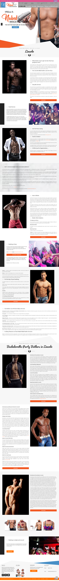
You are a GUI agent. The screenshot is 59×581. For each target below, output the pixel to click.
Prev (2, 24)
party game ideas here (43, 398)
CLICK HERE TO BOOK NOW (16, 254)
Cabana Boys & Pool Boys (44, 3)
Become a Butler (26, 3)
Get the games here (48, 134)
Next (57, 24)
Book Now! (15, 27)
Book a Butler (32, 3)
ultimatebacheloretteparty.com (31, 188)
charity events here (7, 459)
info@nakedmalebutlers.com (52, 572)
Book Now (34, 571)
